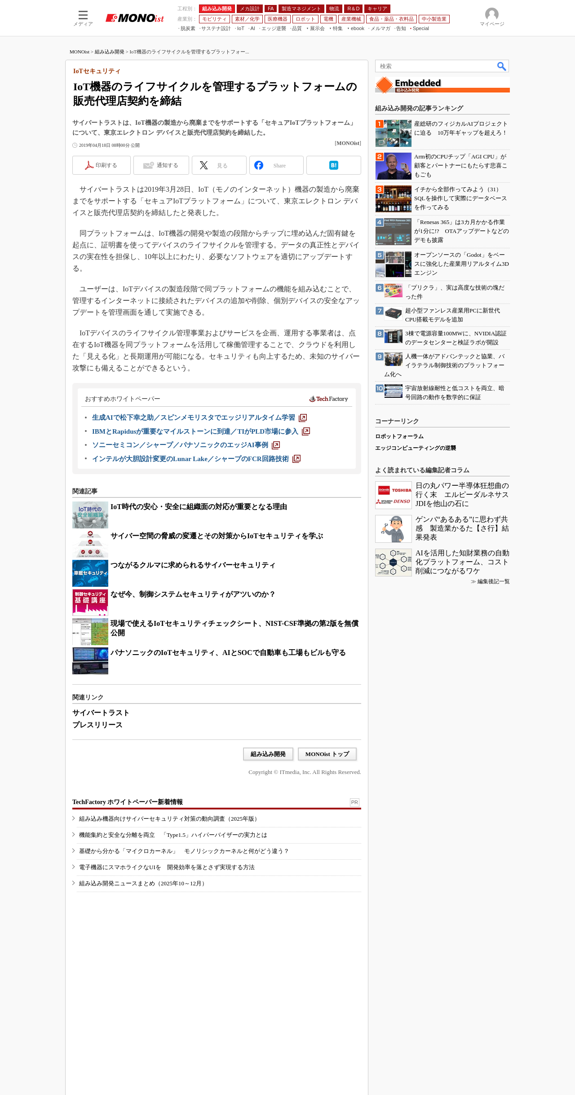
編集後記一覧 (494, 581)
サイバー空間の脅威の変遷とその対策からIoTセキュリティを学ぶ (217, 536)
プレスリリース (97, 725)
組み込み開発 (109, 51)
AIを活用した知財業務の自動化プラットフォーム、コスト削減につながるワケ (462, 562)
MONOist (79, 51)
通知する (167, 165)
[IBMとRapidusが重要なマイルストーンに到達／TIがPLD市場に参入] (201, 431)
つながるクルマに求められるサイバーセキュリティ (193, 565)
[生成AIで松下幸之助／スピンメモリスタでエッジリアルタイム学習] (199, 417)
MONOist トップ (327, 754)
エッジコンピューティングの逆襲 (415, 448)
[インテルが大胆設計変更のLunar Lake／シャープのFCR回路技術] (196, 458)
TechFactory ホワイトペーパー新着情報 (127, 802)
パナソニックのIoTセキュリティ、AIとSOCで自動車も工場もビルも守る (228, 652)
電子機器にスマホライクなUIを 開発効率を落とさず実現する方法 (167, 867)
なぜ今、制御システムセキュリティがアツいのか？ (193, 594)
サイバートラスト (101, 713)
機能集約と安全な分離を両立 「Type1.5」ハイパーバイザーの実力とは (173, 834)
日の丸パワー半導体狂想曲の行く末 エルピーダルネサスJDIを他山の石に (462, 494)
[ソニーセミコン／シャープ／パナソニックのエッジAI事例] (186, 445)
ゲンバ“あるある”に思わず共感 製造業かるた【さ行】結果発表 (462, 528)
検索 (502, 66)
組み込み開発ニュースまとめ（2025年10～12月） (143, 883)
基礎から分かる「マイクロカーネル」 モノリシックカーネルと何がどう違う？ (184, 851)
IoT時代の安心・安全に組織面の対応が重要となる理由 (199, 506)
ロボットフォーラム (399, 436)
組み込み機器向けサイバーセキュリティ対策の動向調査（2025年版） (169, 818)
